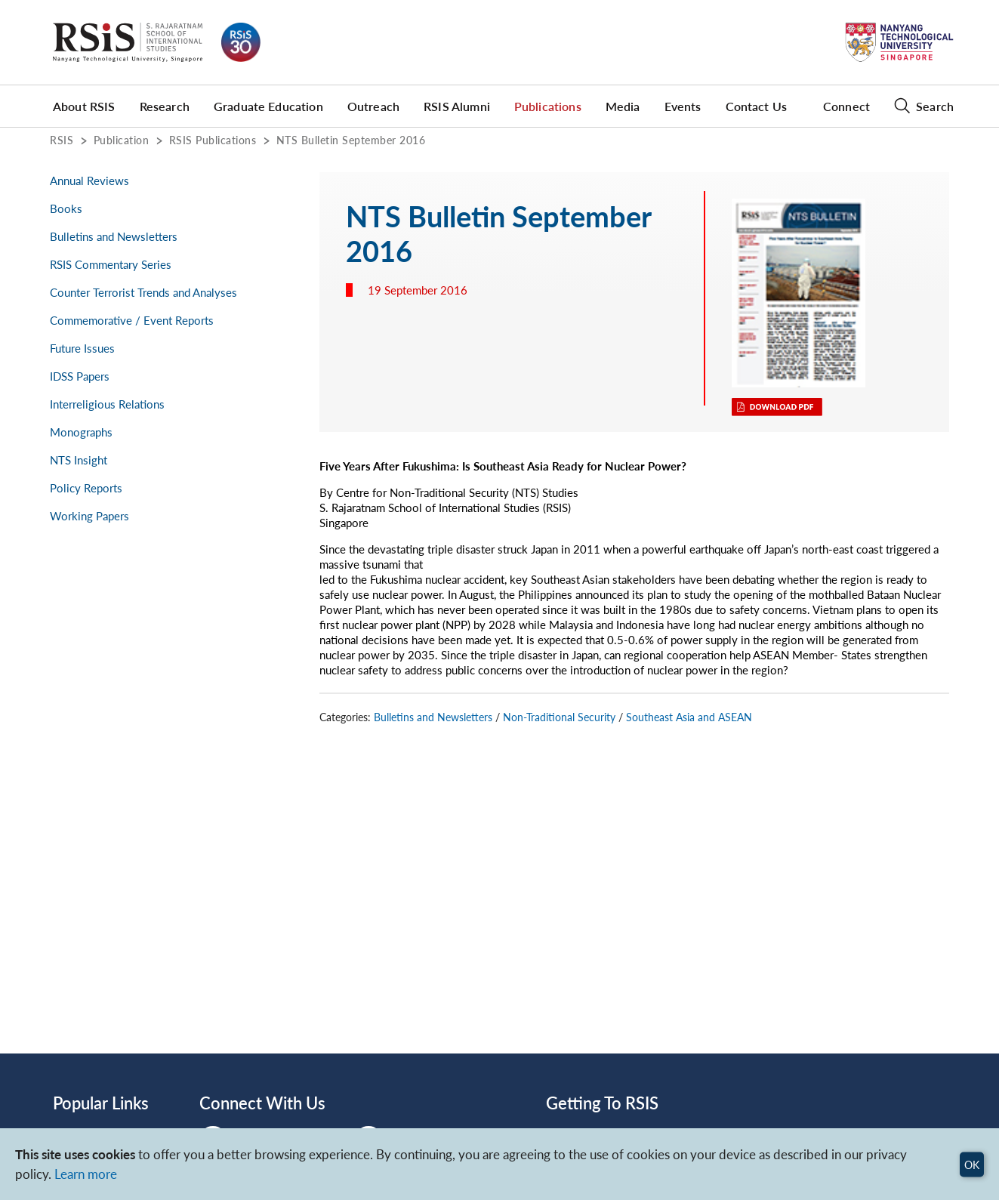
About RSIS (84, 106)
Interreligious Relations (107, 404)
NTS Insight (78, 460)
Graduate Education (268, 106)
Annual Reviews (89, 180)
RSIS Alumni (457, 106)
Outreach (373, 106)
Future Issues (82, 348)
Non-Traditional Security (559, 717)
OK (971, 1164)
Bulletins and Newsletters (113, 236)
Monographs (81, 432)
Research (165, 106)
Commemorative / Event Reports (132, 320)
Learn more (85, 1174)
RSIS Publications (213, 139)
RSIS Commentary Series (110, 264)
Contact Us (757, 106)
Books (66, 208)
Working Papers (89, 516)
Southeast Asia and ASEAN (689, 717)
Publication (122, 139)
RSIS (61, 139)
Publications (547, 106)
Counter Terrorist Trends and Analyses (143, 292)
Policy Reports (86, 488)
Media (623, 106)
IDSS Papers (79, 376)
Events (682, 106)
